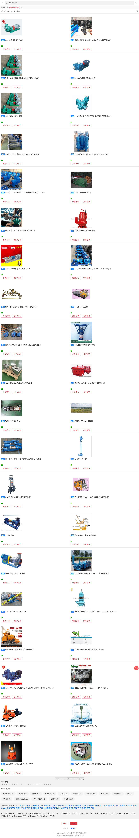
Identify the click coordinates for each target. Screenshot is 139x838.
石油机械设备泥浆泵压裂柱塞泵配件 (18, 383)
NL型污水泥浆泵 (81, 459)
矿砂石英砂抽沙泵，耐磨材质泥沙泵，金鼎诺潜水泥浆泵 (96, 612)
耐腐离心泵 (54, 799)
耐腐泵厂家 (24, 805)
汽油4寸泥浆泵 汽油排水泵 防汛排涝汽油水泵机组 (93, 764)
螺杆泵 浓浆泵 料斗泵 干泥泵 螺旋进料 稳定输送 (23, 459)
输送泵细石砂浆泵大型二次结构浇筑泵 (19, 650)
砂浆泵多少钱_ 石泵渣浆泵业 (16, 612)
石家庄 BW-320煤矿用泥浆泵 (15, 726)
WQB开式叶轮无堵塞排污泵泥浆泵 (18, 497)
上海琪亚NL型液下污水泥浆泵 (86, 726)
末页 (82, 779)
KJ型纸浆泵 (9, 535)
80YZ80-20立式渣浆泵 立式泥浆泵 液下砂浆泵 (22, 154)
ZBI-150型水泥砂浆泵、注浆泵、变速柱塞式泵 (92, 573)
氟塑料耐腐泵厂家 (125, 805)
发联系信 (6, 49)
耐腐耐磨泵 (64, 793)
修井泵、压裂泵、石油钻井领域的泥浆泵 (90, 383)
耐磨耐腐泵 (77, 793)
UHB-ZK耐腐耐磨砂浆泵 (14, 40)
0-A (2, 784)
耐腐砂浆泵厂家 (111, 805)
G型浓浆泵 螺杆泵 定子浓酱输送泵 (18, 269)
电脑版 (73, 829)
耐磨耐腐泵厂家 (75, 808)
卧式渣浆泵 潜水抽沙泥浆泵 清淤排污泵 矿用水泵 (93, 269)
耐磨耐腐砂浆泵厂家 (97, 805)
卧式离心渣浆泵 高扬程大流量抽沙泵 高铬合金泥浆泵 (25, 192)
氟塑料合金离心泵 (22, 799)
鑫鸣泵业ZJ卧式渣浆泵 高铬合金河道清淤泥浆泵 (23, 345)
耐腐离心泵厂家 (64, 805)
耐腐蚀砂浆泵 (49, 793)
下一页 (75, 779)
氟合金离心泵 (68, 799)
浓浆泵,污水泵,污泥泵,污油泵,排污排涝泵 (20, 231)
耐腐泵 (129, 793)
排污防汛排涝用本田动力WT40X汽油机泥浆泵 (92, 688)
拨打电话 (17, 49)
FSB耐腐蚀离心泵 (39, 799)
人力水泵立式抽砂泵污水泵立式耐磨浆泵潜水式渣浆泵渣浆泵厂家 (29, 688)
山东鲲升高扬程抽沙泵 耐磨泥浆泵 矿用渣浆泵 (92, 154)
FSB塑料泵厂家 (62, 808)
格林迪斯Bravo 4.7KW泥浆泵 (85, 231)
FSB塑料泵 (6, 799)
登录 (65, 824)
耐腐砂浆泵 (23, 793)
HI (17, 784)
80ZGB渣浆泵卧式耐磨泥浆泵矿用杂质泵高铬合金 (93, 116)
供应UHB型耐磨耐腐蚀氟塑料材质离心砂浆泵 (22, 78)
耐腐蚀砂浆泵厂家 (23, 808)
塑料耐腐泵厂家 (49, 808)
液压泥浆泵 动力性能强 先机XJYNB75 (19, 764)
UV (41, 784)
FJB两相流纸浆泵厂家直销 (15, 573)
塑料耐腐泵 (105, 793)
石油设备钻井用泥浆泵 (83, 192)
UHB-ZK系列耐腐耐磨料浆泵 (85, 78)
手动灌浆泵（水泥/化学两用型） (87, 535)
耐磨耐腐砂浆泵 (8, 793)
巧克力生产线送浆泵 (12, 421)
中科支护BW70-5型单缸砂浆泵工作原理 (89, 650)
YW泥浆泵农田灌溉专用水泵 (85, 345)
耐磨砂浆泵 (36, 793)
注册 (74, 824)
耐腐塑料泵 (118, 793)
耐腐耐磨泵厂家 (88, 808)
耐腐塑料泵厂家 (37, 808)
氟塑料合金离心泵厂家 (80, 805)
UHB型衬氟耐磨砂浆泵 (13, 116)
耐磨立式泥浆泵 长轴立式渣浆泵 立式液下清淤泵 (93, 40)
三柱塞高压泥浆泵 (81, 307)
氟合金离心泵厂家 (50, 805)
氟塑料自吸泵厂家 (36, 805)
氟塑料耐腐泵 (90, 793)
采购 (136, 668)
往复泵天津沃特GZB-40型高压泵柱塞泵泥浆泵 (92, 497)
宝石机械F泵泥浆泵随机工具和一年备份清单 (21, 307)
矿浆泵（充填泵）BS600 (84, 421)
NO (28, 784)
